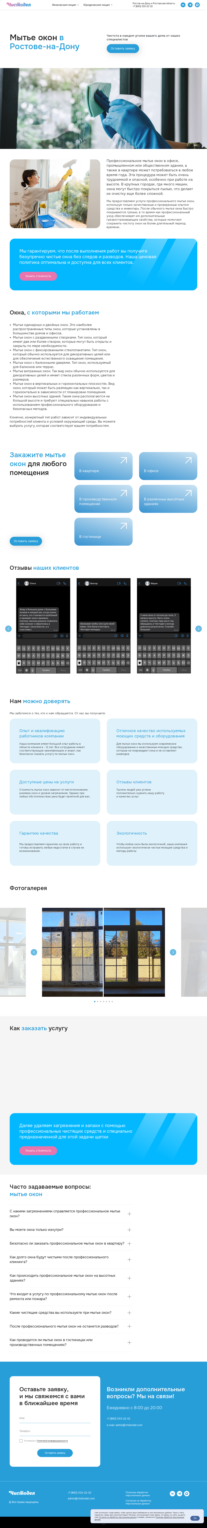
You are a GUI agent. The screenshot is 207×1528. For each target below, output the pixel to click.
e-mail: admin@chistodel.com (124, 1425)
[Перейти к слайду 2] (97, 1001)
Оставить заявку (55, 1453)
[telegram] (190, 4)
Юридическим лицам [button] (96, 5)
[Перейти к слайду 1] (94, 1001)
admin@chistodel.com (81, 1498)
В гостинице (90, 537)
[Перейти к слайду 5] (106, 1001)
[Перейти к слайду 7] (112, 1001)
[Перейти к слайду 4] (103, 1001)
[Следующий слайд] (198, 628)
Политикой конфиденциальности (52, 1441)
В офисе (151, 471)
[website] (197, 4)
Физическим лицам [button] (64, 5)
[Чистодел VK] (183, 4)
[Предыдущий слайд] (8, 628)
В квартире (89, 471)
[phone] (55, 1431)
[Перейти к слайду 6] (109, 1001)
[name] (55, 1418)
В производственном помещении (98, 501)
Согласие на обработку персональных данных (138, 1502)
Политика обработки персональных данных (138, 1494)
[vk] (172, 1495)
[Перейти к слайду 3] (100, 1001)
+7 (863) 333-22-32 (143, 6)
